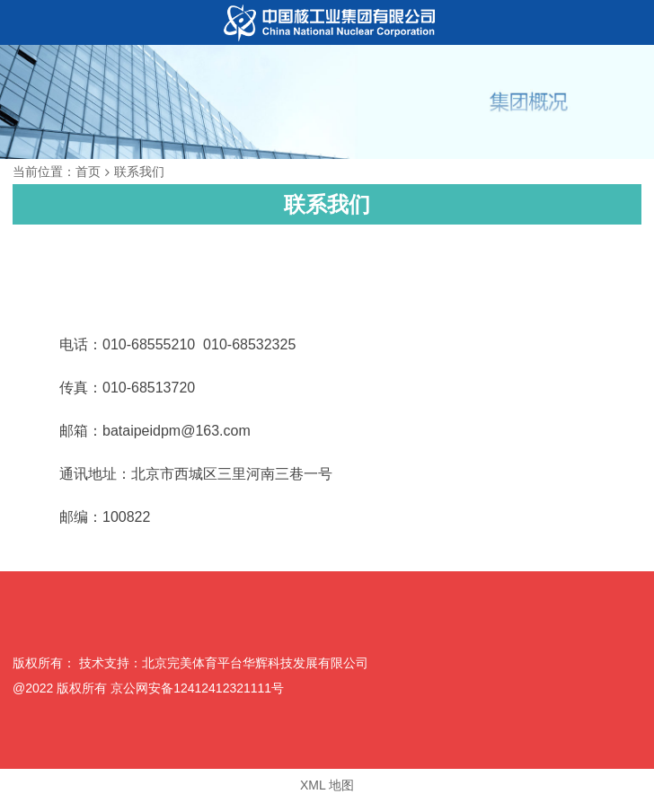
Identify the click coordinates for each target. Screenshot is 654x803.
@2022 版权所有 (60, 688)
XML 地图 (327, 785)
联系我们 (139, 171)
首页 (88, 171)
